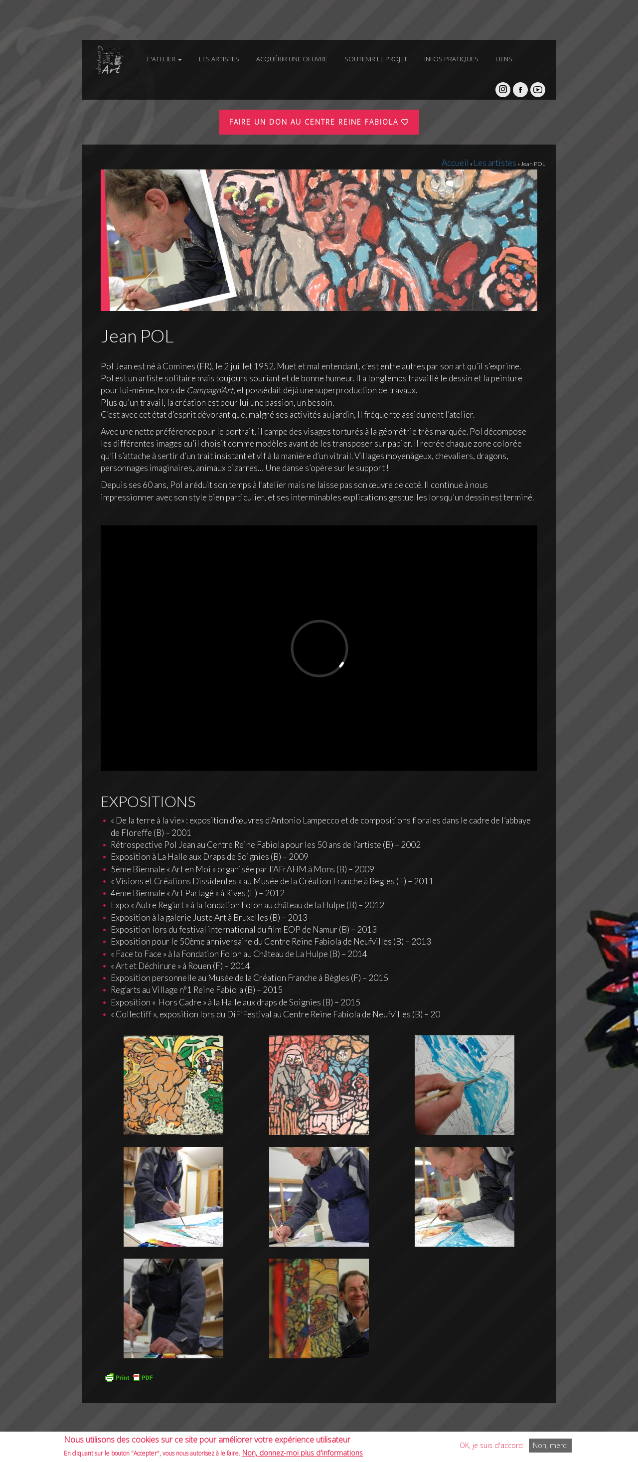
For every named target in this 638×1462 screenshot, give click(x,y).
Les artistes (219, 58)
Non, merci (550, 1446)
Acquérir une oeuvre (291, 58)
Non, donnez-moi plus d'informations (302, 1453)
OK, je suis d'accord (491, 1446)
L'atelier (164, 58)
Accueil (474, 161)
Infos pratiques (451, 58)
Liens (503, 58)
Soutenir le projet (375, 58)
